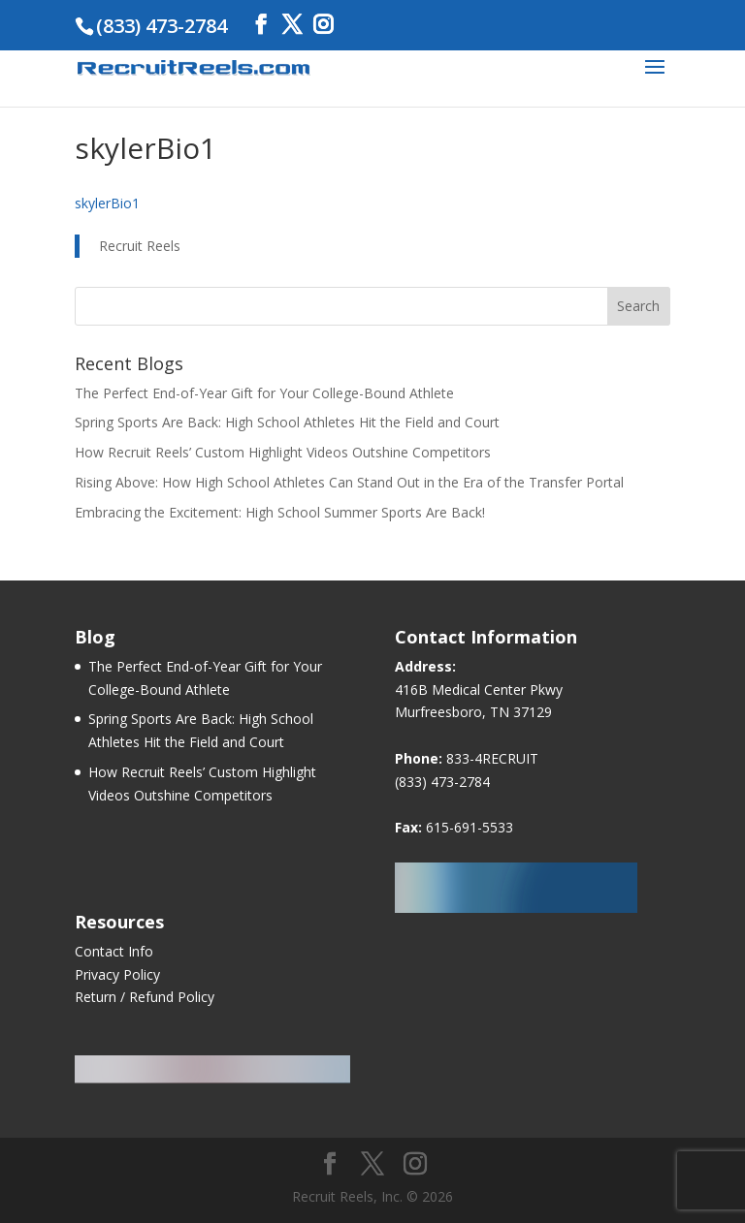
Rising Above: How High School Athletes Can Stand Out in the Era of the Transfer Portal (349, 482)
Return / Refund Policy (144, 997)
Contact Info (114, 951)
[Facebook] (261, 25)
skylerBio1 (107, 203)
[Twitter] (292, 25)
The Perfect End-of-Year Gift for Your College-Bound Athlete (264, 393)
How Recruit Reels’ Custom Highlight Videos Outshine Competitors (283, 452)
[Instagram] (323, 25)
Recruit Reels (139, 245)
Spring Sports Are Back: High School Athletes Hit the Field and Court (287, 422)
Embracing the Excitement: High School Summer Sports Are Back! (280, 512)
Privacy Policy (117, 974)
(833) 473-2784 (442, 781)
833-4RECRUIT (492, 758)
